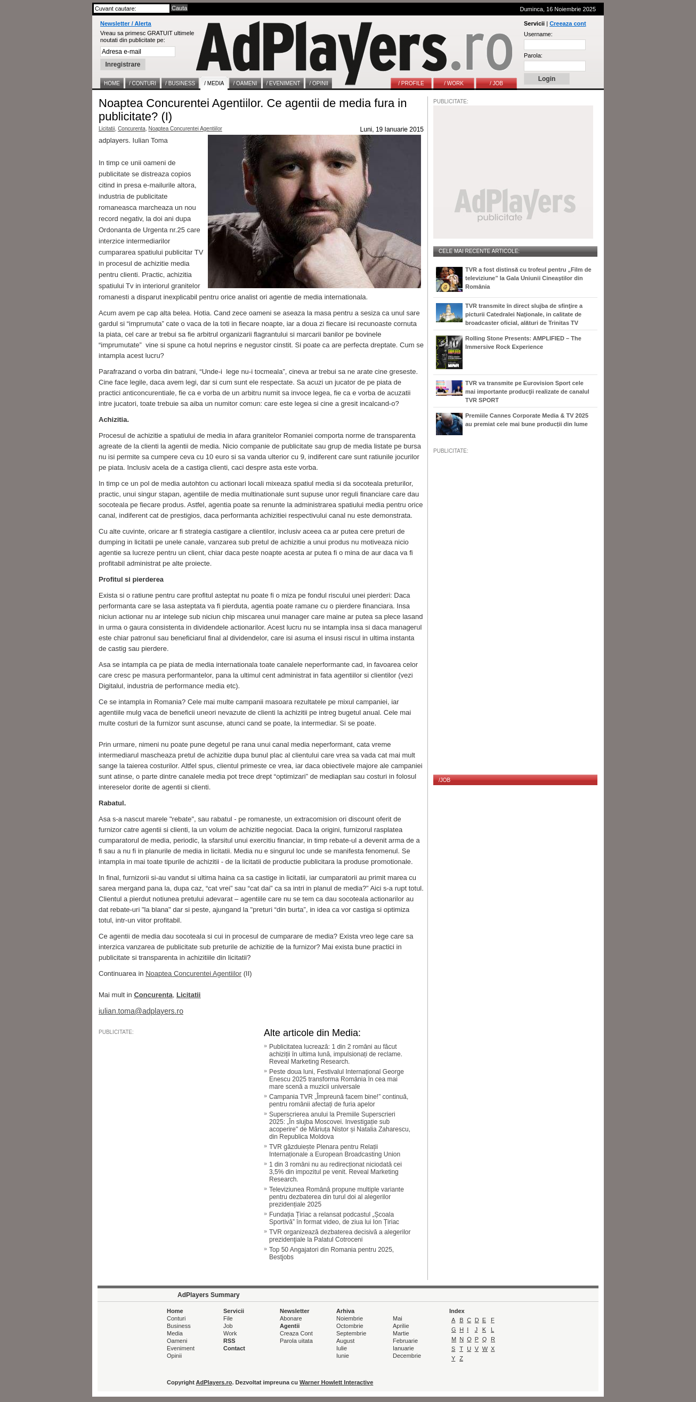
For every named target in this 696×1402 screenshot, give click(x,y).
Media (175, 1333)
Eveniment (181, 1348)
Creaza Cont (296, 1333)
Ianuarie (403, 1348)
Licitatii (107, 129)
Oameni (177, 1341)
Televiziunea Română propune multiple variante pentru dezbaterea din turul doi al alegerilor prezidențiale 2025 (336, 1197)
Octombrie (349, 1326)
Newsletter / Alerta (125, 23)
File (228, 1318)
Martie (401, 1333)
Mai (397, 1318)
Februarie (405, 1341)
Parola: (533, 55)
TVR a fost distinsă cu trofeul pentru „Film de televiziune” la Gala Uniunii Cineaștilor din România (528, 278)
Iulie (341, 1348)
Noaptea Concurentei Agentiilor (185, 129)
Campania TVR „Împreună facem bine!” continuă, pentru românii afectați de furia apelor (338, 1100)
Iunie (342, 1355)
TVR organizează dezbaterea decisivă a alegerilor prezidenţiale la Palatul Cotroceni (339, 1235)
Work (230, 1333)
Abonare (291, 1318)
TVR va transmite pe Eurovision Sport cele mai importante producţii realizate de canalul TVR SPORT (527, 391)
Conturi (176, 1318)
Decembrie (407, 1355)
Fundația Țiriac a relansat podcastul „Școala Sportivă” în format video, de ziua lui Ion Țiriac (334, 1218)
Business (179, 1326)
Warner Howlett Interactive (336, 1382)
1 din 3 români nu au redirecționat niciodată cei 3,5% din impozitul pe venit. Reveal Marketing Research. (335, 1172)
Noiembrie (349, 1318)
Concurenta (131, 129)
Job (228, 1326)
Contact (234, 1348)
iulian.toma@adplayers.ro (141, 1011)
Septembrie (351, 1333)
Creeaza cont (567, 23)
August (345, 1341)
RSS (229, 1341)
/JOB (444, 780)
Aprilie (401, 1326)
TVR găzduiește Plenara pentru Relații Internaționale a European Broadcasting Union (334, 1150)
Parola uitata (296, 1341)
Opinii (174, 1355)
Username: (538, 34)
